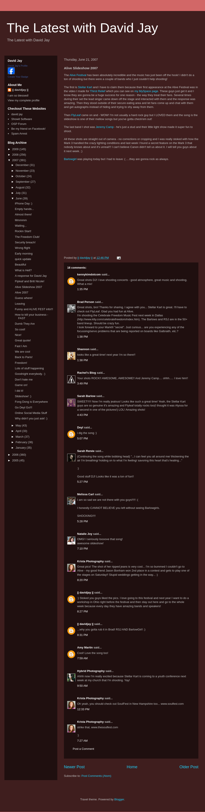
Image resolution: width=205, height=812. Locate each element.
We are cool (22, 351)
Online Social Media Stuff (31, 413)
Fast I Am (21, 346)
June (19, 198)
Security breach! (25, 242)
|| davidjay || (85, 592)
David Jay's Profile (18, 65)
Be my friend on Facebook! (28, 128)
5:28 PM (82, 521)
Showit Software (21, 119)
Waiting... (21, 225)
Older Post (188, 767)
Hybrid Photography (91, 671)
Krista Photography (90, 561)
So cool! (20, 329)
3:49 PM (82, 383)
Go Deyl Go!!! (23, 407)
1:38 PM (82, 336)
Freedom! (21, 362)
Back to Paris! (23, 357)
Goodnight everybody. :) (30, 373)
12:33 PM (83, 709)
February (22, 442)
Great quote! (23, 340)
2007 (15, 160)
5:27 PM (82, 481)
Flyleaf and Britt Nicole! (29, 281)
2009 (15, 149)
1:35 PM (82, 289)
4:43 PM (82, 415)
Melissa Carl (85, 494)
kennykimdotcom (89, 274)
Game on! (21, 385)
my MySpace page (146, 91)
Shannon (83, 349)
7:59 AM (82, 658)
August (20, 187)
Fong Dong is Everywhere (31, 401)
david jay (16, 114)
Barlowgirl (70, 159)
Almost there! (23, 214)
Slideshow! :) (23, 396)
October (21, 176)
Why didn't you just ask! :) (31, 418)
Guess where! (23, 298)
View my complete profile (23, 100)
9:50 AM (82, 685)
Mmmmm (21, 220)
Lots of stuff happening (29, 368)
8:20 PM (82, 580)
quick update (23, 259)
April (19, 431)
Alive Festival (77, 75)
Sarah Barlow (86, 396)
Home (132, 767)
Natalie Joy (84, 533)
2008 (15, 154)
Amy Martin (85, 647)
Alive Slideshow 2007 (28, 287)
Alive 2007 (21, 292)
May (19, 425)
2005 (15, 460)
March (20, 436)
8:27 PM (82, 611)
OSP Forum (18, 124)
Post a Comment (83, 748)
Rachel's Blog (86, 372)
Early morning (23, 253)
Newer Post (74, 767)
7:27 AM (82, 740)
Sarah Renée (86, 451)
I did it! (19, 390)
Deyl (80, 427)
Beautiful (20, 264)
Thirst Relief (97, 91)
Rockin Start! (23, 231)
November (23, 170)
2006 (15, 454)
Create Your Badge (18, 76)
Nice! (18, 335)
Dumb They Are (25, 323)
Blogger (119, 799)
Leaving (20, 303)
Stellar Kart (85, 87)
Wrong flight (22, 247)
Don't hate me (24, 379)
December (23, 165)
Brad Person (85, 302)
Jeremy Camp (105, 127)
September (23, 181)
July (19, 193)
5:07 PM (82, 438)
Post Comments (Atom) (96, 775)
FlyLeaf (76, 115)
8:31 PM (82, 635)
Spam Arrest (19, 133)
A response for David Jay (31, 275)
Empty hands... (24, 209)
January (21, 447)
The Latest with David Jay (82, 27)
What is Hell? (23, 270)
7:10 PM (82, 548)
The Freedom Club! (27, 237)
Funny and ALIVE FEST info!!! (34, 309)
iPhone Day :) (23, 203)
